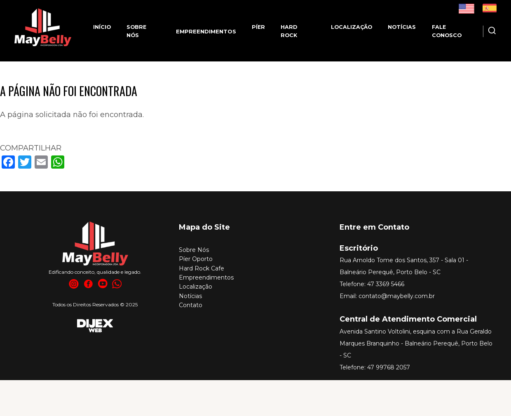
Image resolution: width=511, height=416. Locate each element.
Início (102, 27)
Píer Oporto (196, 259)
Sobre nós (136, 31)
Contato (190, 305)
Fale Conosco (447, 31)
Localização (351, 27)
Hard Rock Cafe (201, 268)
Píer (258, 27)
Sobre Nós (194, 250)
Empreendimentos (206, 277)
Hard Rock (289, 31)
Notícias (402, 27)
